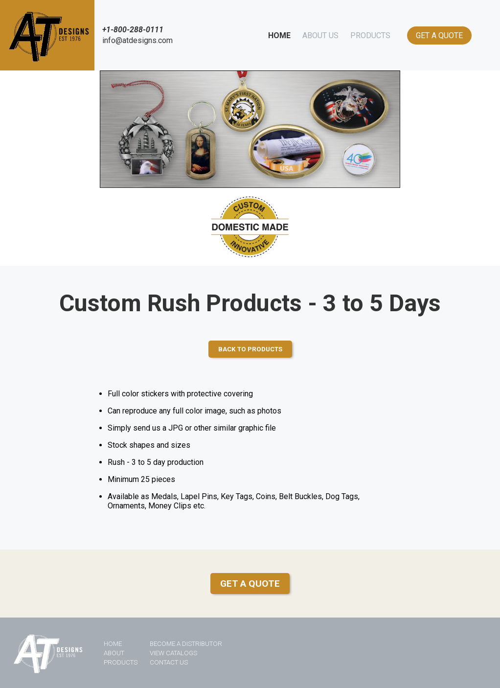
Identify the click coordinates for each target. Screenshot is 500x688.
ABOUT (114, 653)
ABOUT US (320, 35)
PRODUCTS (370, 35)
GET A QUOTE (439, 35)
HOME (279, 35)
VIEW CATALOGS (173, 653)
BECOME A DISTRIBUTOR (186, 643)
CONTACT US (169, 662)
